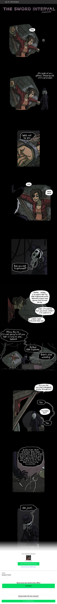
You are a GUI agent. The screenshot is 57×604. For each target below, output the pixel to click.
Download (28, 586)
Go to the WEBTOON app (28, 601)
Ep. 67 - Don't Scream (12, 2)
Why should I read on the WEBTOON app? (28, 566)
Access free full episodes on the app (28, 563)
